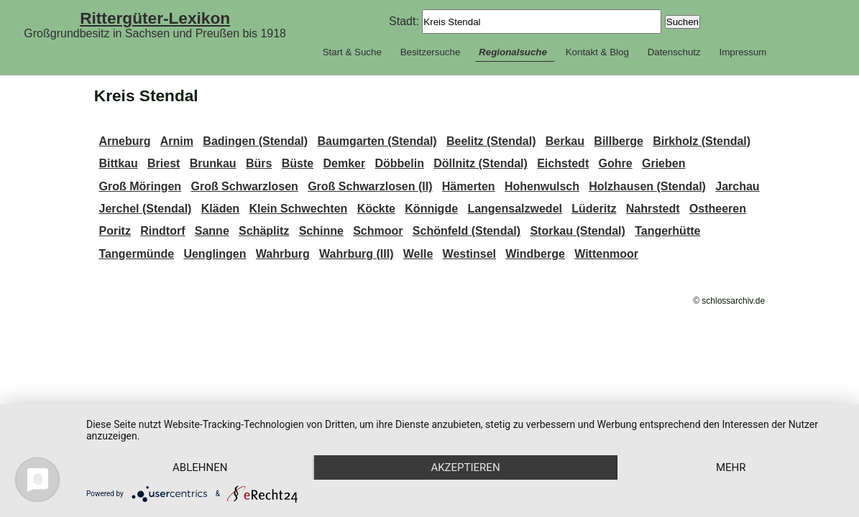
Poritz (114, 231)
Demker (344, 163)
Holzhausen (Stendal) (647, 186)
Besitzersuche (430, 52)
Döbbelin (399, 163)
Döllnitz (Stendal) (480, 163)
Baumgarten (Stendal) (376, 141)
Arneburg (124, 141)
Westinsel (469, 254)
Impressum (742, 52)
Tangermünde (136, 254)
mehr (731, 467)
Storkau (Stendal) (577, 231)
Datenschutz (674, 52)
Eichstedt (563, 163)
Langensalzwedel (514, 208)
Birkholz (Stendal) (701, 141)
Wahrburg (283, 254)
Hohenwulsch (542, 186)
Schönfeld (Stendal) (466, 231)
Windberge (535, 254)
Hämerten (468, 186)
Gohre (616, 163)
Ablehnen (200, 467)
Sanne (212, 231)
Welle (418, 254)
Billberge (618, 141)
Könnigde (431, 208)
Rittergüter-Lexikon (155, 18)
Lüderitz (593, 208)
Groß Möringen (139, 186)
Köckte (376, 208)
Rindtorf (162, 231)
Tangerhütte (667, 231)
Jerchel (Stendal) (144, 208)
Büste (297, 163)
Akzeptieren (465, 467)
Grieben (663, 163)
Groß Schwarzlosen (244, 186)
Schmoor (378, 231)
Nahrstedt (653, 208)
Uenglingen (214, 254)
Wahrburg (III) (356, 254)
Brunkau (213, 163)
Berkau (565, 141)
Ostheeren (717, 208)
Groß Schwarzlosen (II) (370, 186)
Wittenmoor (606, 254)
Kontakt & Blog (597, 52)
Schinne (321, 231)
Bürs (259, 163)
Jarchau (737, 186)
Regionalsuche (513, 52)
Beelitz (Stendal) (491, 141)
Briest (163, 163)
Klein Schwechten (298, 208)
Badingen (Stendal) (255, 141)
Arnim (176, 141)
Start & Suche (352, 52)
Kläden (220, 208)
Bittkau (117, 163)
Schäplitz (264, 231)
